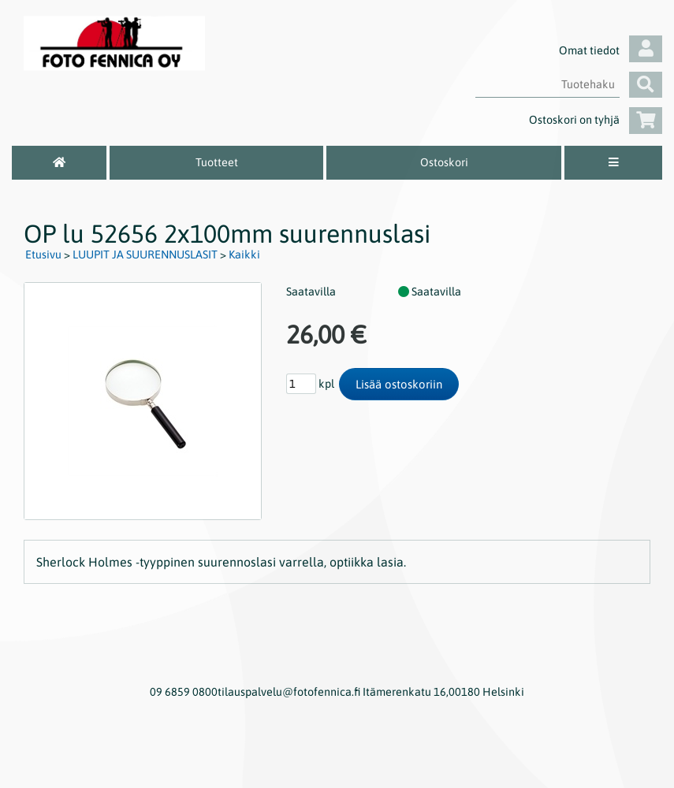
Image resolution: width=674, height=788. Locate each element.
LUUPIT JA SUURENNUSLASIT (145, 254)
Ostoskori (444, 162)
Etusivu (43, 254)
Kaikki (244, 254)
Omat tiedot (610, 50)
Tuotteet (216, 162)
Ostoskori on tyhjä (595, 119)
